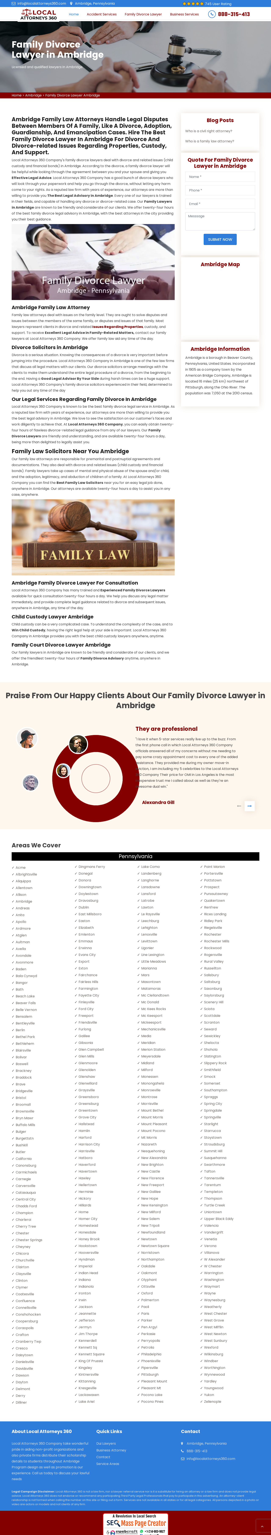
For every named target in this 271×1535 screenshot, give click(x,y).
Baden (21, 969)
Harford (85, 1137)
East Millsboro (90, 914)
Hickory (85, 1198)
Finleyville (86, 1002)
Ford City (86, 1008)
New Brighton (152, 1164)
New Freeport (152, 1185)
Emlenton (87, 934)
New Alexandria (154, 1157)
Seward (210, 1029)
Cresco (22, 1348)
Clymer (22, 1287)
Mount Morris (152, 1117)
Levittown (149, 941)
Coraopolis (25, 1328)
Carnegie (23, 1179)
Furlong (85, 1029)
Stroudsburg (214, 1144)
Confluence (25, 1300)
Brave (20, 1084)
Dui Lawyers (106, 1443)
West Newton (215, 1333)
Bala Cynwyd (26, 975)
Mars (145, 975)
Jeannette (87, 1313)
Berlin (20, 1030)
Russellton (212, 968)
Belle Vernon (26, 1009)
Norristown (150, 1252)
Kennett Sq (88, 1347)
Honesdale (87, 1232)
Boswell (22, 1063)
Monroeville (150, 1090)
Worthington (214, 1367)
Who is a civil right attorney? (208, 131)
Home (74, 14)
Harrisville (87, 1151)
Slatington (212, 1056)
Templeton (213, 1191)
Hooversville (89, 1252)
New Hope (149, 1198)
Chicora (22, 1253)
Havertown (88, 1171)
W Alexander (214, 1259)
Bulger (21, 1131)
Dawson (22, 1375)
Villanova (211, 1252)
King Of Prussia (91, 1361)
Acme (21, 867)
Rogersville (213, 954)
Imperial (85, 1266)
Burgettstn (25, 1138)
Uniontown (213, 1212)
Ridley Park (213, 920)
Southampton (215, 1090)
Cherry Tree (26, 1226)
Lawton (147, 907)
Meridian (148, 1042)
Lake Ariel (86, 1401)
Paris (145, 1313)
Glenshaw (87, 1076)
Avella (21, 948)
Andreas (23, 908)
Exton (83, 968)
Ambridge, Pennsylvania (95, 3)
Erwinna (85, 948)
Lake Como (150, 866)
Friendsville (88, 1022)
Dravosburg (88, 900)
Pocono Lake (151, 1394)
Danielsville (25, 1361)
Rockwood (212, 948)
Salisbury (211, 975)
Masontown (151, 981)
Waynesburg (214, 1300)
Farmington (88, 988)
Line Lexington (152, 954)
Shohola (210, 1049)
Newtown (149, 1239)
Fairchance (88, 975)
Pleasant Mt (151, 1388)
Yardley (210, 1381)
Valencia (211, 1225)
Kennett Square (92, 1354)
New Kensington (154, 1205)
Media (146, 1036)
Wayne (210, 1293)
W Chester (213, 1266)
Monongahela (152, 1083)
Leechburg (150, 920)
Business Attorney (111, 1450)
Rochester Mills (216, 941)
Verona (210, 1245)
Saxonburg (213, 988)
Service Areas (107, 1463)
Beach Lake (25, 996)
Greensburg (89, 1103)
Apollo (21, 921)
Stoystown (213, 1137)
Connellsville (26, 1307)
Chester (22, 1233)
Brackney (24, 1070)
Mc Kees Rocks (153, 1008)
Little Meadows (153, 961)
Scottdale (212, 1015)
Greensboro (89, 1096)
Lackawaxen (89, 1394)
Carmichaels (26, 1172)
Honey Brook (89, 1239)
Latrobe (147, 900)
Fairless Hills (88, 981)
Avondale (23, 955)
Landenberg (151, 873)
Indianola (86, 1286)
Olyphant (149, 1279)
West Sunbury (215, 1340)
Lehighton (149, 927)
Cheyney (23, 1246)
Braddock (24, 1077)
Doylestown (88, 893)
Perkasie (148, 1333)
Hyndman (87, 1259)
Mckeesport (151, 1022)
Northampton (152, 1259)
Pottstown (212, 880)
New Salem (150, 1218)
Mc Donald (150, 1002)
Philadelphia (151, 1354)
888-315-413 (234, 14)
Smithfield (212, 1069)
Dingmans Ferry (92, 866)
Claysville (23, 1273)
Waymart (212, 1286)
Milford (147, 1069)
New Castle (150, 1171)
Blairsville (23, 1050)
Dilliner (21, 1402)
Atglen (21, 935)
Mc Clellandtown (155, 995)
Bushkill (22, 1145)
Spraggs (211, 1096)
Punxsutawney (216, 893)
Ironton (85, 1293)
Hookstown (88, 1245)
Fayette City (89, 995)
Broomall (23, 1104)
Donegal (86, 873)
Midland (147, 1063)
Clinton (22, 1280)
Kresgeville (88, 1388)
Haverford (87, 1164)
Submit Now (220, 239)
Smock (210, 1076)
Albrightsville (26, 874)
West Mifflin (213, 1327)
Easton (84, 920)
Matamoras (151, 988)
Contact (103, 1457)
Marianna (149, 968)
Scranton (212, 1022)
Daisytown (24, 1355)
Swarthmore (214, 1164)
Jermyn (85, 1327)
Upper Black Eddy (219, 1218)
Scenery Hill (213, 1002)
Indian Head (88, 1273)
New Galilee (151, 1191)
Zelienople (212, 1401)
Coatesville (25, 1294)
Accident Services (102, 14)
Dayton (22, 1382)
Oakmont (149, 1273)
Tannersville (214, 1178)
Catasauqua (26, 1192)
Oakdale (148, 1266)
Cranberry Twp (28, 1341)
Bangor (22, 982)
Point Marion (214, 866)
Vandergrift (213, 1232)
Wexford (211, 1347)
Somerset (212, 1083)
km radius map (220, 302)
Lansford (148, 893)
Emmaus (86, 941)
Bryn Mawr (24, 1118)
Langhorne (150, 880)
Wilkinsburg (213, 1354)
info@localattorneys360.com (42, 3)
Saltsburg (212, 981)
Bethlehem (25, 1043)
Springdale (213, 1110)
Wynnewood (214, 1374)
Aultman (23, 942)
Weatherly (213, 1306)
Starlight (211, 1124)
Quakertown (214, 900)
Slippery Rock (215, 1063)
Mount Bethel (152, 1110)
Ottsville (148, 1286)
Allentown (24, 887)
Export (84, 961)
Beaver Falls (26, 1003)
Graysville (87, 1090)
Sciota (209, 1008)
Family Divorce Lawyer (143, 14)
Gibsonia (86, 1042)
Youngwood (213, 1388)
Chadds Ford (26, 1206)
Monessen (149, 1076)
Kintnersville (89, 1374)
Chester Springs (29, 1240)
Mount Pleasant (154, 1124)
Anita (20, 915)
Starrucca (212, 1130)
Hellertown (88, 1185)
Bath (20, 989)
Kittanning (87, 1381)
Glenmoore (88, 1063)
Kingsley (85, 1367)
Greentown (88, 1110)
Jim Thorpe (88, 1333)
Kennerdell (88, 1340)
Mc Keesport (152, 1015)
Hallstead (86, 1124)
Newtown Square (155, 1245)
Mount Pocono (153, 1130)
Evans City (87, 954)
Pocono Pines (152, 1401)
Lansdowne (150, 887)
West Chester (215, 1313)
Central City (26, 1199)
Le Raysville (150, 914)
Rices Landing (215, 914)
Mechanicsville (153, 1029)
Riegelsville (213, 927)
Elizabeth (86, 927)
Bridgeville (24, 1091)
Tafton (209, 1171)
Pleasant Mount (154, 1381)
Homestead (88, 1225)
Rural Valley (214, 961)
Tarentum (212, 1185)
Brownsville (25, 1111)
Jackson (86, 1306)
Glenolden (87, 1069)
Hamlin (84, 1130)
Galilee (84, 1036)
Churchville (25, 1260)
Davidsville (24, 1368)
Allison (21, 894)
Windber (211, 1361)
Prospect (212, 887)
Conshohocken (28, 1314)
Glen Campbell (91, 1049)
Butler (21, 1152)
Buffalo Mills (25, 1124)
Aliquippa (23, 881)
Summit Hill (213, 1151)
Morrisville (149, 1103)
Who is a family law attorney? (209, 141)
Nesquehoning (153, 1151)
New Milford (151, 1212)
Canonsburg (26, 1165)
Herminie (86, 1191)
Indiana (85, 1279)
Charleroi (23, 1219)
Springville (212, 1117)
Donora (85, 880)
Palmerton (150, 1300)
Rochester (212, 934)
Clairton (22, 1267)
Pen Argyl (149, 1327)
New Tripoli (150, 1225)
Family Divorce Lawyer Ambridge (72, 95)
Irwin (82, 1300)
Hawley (85, 1178)
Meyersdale (151, 1056)
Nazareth (149, 1144)
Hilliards (85, 1205)
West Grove (214, 1320)
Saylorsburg (214, 995)
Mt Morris (149, 1137)
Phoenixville (150, 1361)
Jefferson (87, 1320)
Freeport (86, 1015)
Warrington (213, 1273)
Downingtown (90, 887)
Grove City (87, 1117)
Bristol (21, 1097)
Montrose (149, 1096)
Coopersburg (27, 1321)
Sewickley (212, 1036)
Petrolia (147, 1347)
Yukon (209, 1394)
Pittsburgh (150, 1374)
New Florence (152, 1178)
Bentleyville (25, 1023)
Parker (146, 1320)
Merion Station (153, 1049)
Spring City (213, 1103)
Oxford (147, 1293)
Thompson (213, 1198)
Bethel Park (25, 1036)
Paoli (145, 1306)
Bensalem (24, 1016)
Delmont (23, 1388)
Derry (20, 1395)
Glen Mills (86, 1056)
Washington (214, 1279)
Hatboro (86, 1157)
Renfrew (211, 907)
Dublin (84, 907)
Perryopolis (150, 1340)
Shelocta (211, 1042)
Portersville (213, 873)
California (24, 1158)
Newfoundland (153, 1232)
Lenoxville (149, 934)
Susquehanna (215, 1157)
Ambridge (33, 95)
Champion (24, 1212)
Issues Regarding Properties (117, 326)
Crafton (22, 1334)
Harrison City (89, 1144)
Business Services (184, 14)
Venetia (210, 1239)
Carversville (25, 1185)
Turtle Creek (214, 1205)
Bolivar (21, 1057)
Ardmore (23, 928)
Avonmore (24, 962)
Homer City (88, 1218)
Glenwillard (88, 1083)
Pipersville (149, 1367)
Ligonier (147, 948)
